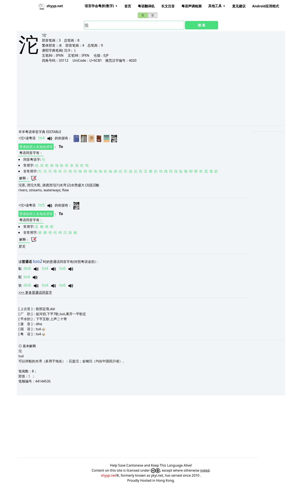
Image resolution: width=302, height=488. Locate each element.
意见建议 (239, 6)
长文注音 (168, 6)
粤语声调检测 (191, 6)
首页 (127, 6)
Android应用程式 (265, 6)
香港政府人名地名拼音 (36, 146)
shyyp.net (108, 475)
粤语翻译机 (146, 6)
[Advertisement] (144, 94)
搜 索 (201, 25)
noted (205, 470)
